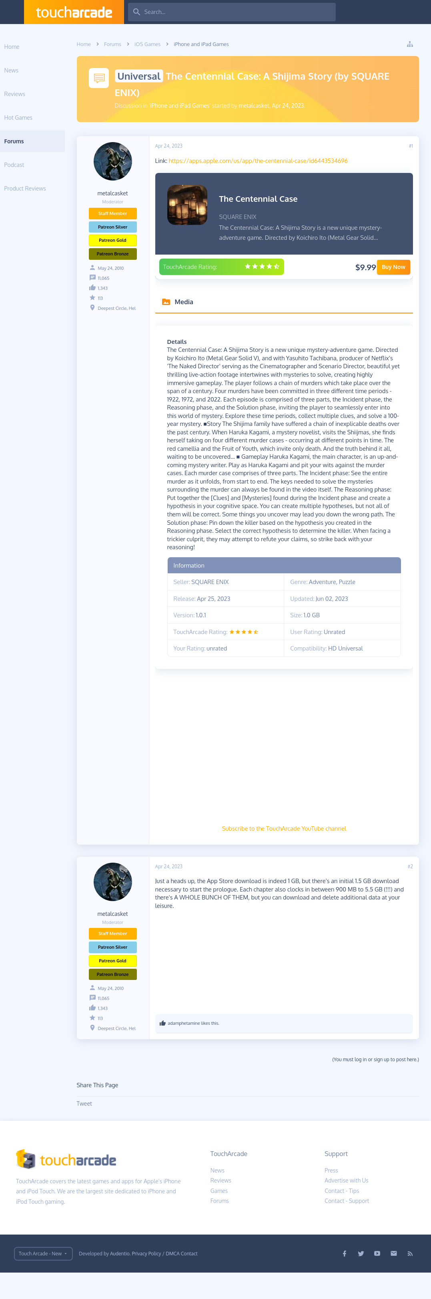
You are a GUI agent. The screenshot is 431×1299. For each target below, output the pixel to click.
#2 (410, 893)
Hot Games (38, 117)
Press (331, 1196)
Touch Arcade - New (40, 1280)
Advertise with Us (347, 1206)
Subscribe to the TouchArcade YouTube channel (294, 854)
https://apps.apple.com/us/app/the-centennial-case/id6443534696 (277, 160)
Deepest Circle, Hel (136, 308)
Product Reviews (44, 188)
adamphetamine (203, 1049)
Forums (33, 141)
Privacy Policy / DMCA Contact (165, 1280)
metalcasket (273, 105)
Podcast (34, 164)
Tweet (103, 1129)
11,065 (123, 278)
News (31, 70)
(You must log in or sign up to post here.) (375, 1086)
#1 (411, 146)
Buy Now (393, 276)
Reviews (34, 93)
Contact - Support (347, 1227)
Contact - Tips (342, 1217)
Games (219, 1217)
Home (31, 46)
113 (119, 298)
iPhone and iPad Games (199, 105)
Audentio (120, 1280)
